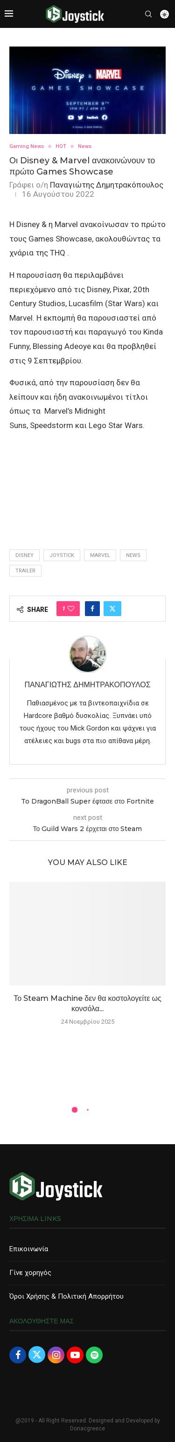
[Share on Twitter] (112, 608)
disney (24, 555)
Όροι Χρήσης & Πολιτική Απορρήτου (66, 1296)
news (133, 555)
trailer (25, 571)
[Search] (148, 13)
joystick (61, 555)
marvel (100, 555)
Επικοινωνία (28, 1249)
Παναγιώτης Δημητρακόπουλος (106, 184)
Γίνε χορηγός (30, 1272)
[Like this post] (71, 608)
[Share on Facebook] (92, 608)
